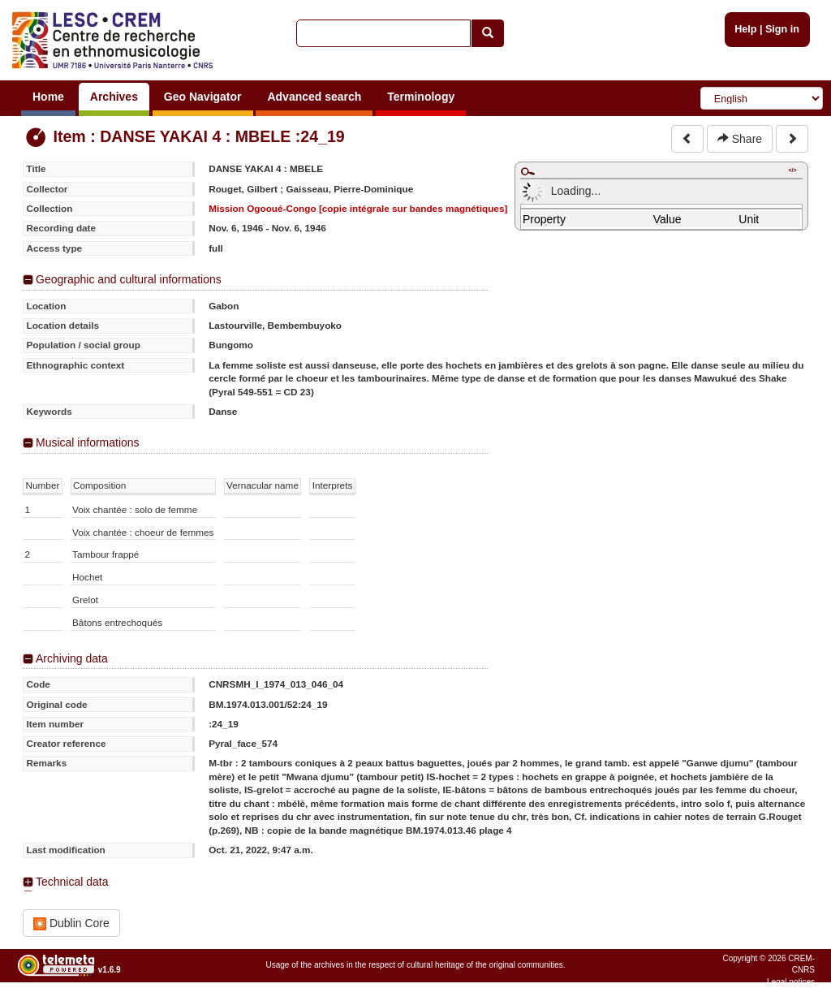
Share (739, 138)
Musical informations (88, 442)
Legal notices (791, 981)
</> (792, 170)
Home (48, 96)
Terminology (420, 96)
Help (745, 29)
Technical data (72, 881)
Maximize (527, 171)
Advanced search (314, 96)
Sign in (782, 29)
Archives (114, 96)
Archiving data (72, 658)
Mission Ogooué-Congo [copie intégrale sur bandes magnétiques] (358, 208)
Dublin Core (71, 923)
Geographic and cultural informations (129, 279)
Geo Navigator (203, 96)
